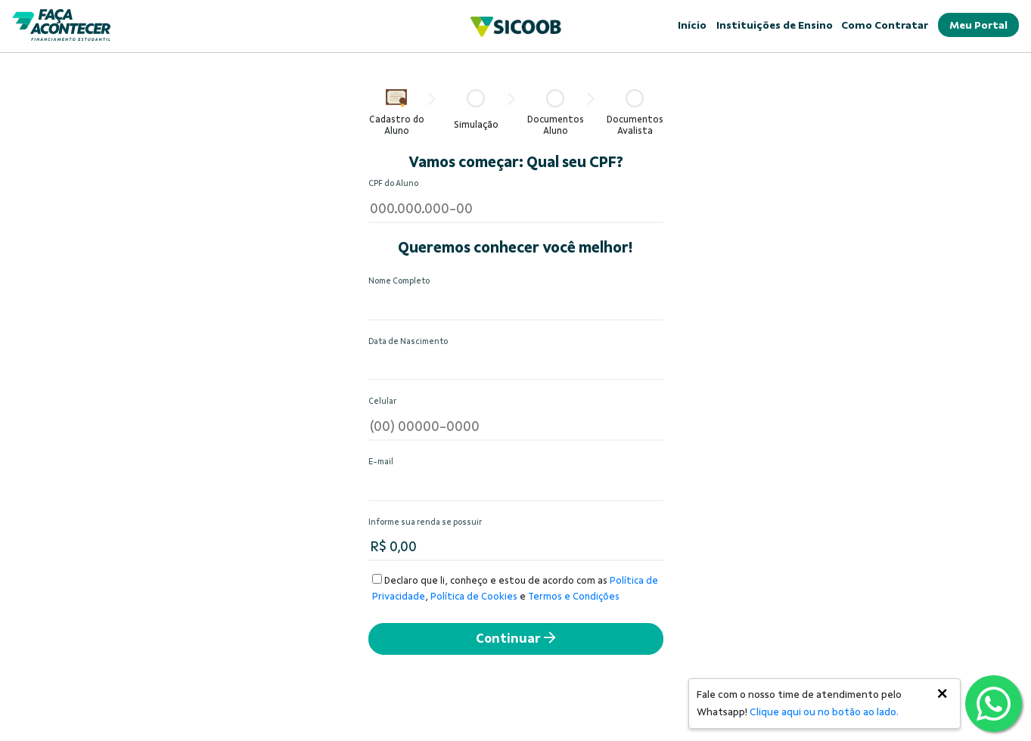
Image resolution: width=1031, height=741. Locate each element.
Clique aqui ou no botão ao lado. (824, 712)
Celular (382, 401)
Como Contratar (884, 25)
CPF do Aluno (393, 183)
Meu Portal (978, 25)
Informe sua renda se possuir (425, 522)
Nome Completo (399, 281)
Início (692, 25)
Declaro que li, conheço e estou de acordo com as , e (515, 588)
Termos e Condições (574, 596)
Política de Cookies (473, 596)
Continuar (515, 638)
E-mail (380, 462)
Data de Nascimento (408, 341)
